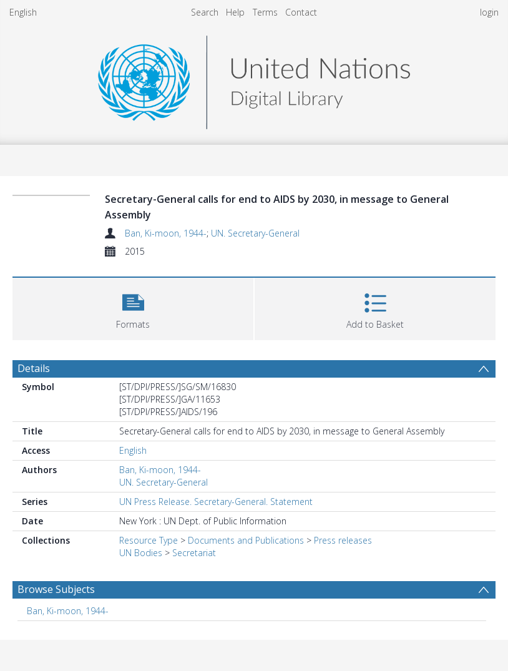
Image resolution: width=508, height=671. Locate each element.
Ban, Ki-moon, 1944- (166, 233)
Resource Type (148, 540)
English (23, 12)
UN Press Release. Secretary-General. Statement (216, 501)
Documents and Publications (246, 540)
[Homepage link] (254, 79)
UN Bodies (140, 553)
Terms (265, 12)
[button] (132, 307)
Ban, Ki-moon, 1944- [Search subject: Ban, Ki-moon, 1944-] (68, 611)
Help (235, 12)
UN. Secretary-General (255, 233)
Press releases (343, 540)
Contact (301, 12)
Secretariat (194, 553)
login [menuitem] (489, 12)
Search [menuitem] (204, 12)
